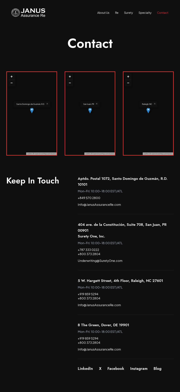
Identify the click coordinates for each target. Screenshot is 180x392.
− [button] (11, 83)
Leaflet (29, 154)
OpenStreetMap (41, 154)
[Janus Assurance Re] (28, 12)
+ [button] (11, 76)
